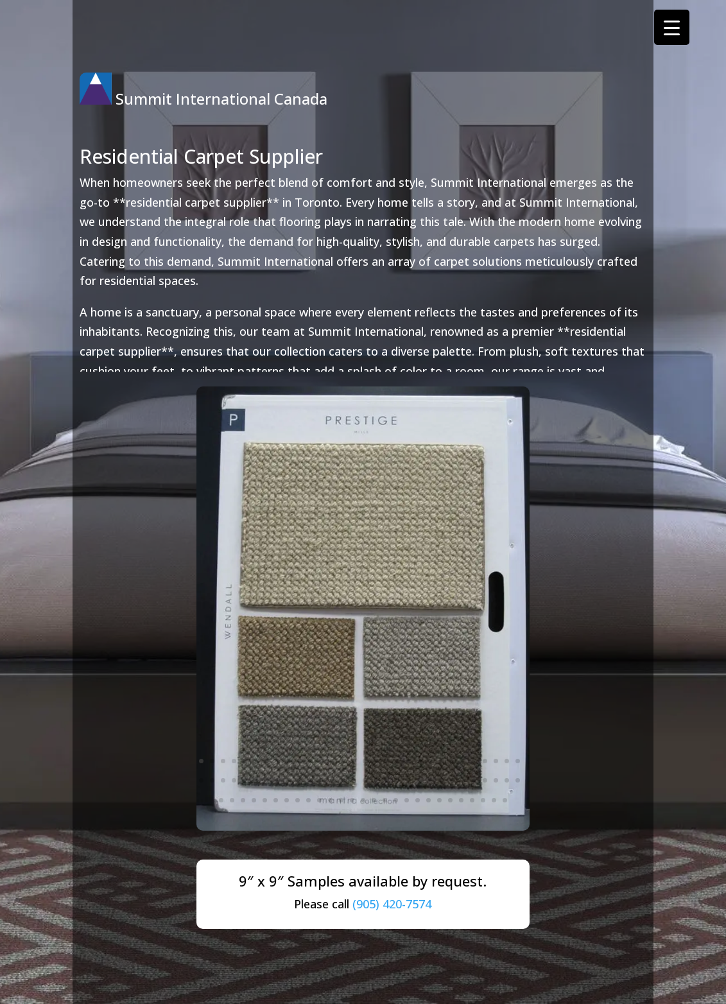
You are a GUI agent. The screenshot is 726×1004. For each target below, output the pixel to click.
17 (376, 761)
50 (408, 780)
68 (297, 800)
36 (256, 780)
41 (310, 780)
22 (430, 761)
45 (354, 780)
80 (428, 800)
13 (332, 761)
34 (234, 780)
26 (474, 761)
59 (507, 780)
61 (221, 800)
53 (441, 780)
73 (352, 800)
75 (374, 800)
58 (496, 780)
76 (385, 800)
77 (395, 800)
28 (496, 761)
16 (365, 761)
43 (332, 780)
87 (505, 800)
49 (397, 780)
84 (472, 800)
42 (321, 780)
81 (439, 800)
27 (485, 761)
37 (266, 780)
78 (406, 800)
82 (450, 800)
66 (275, 800)
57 (485, 780)
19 (397, 761)
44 (343, 780)
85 (483, 800)
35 (245, 780)
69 (308, 800)
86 (494, 800)
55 (463, 780)
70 (319, 800)
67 (286, 800)
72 (341, 800)
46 (365, 780)
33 (223, 780)
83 (461, 800)
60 (517, 780)
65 (265, 800)
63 (243, 800)
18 (387, 761)
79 (417, 800)
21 (419, 761)
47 (376, 780)
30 (517, 761)
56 (474, 780)
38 (277, 780)
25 (463, 761)
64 (254, 800)
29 (507, 761)
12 (321, 761)
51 (419, 780)
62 (232, 800)
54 (452, 780)
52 (430, 780)
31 (201, 780)
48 (387, 780)
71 (330, 800)
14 (343, 761)
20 (408, 761)
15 (354, 761)
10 (299, 761)
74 (363, 800)
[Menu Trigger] (671, 27)
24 (452, 761)
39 (288, 780)
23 (441, 761)
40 (299, 780)
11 (310, 761)
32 (212, 780)
